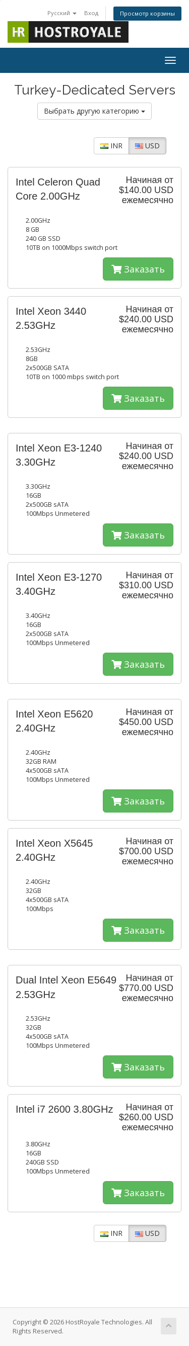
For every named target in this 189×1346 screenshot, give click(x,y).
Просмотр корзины (147, 13)
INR (111, 145)
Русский (62, 13)
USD (147, 145)
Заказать (138, 269)
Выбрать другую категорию (94, 111)
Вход (91, 13)
